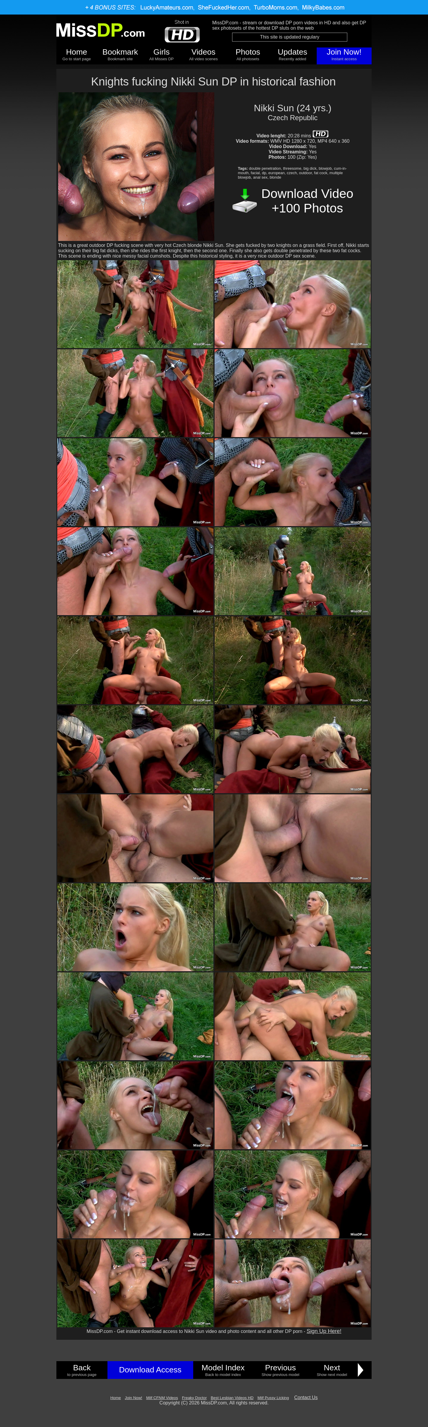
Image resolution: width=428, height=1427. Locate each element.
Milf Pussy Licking (273, 1398)
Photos (248, 51)
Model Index (223, 1367)
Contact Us (306, 1397)
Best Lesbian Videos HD (232, 1398)
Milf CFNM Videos (162, 1398)
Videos (203, 51)
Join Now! (344, 51)
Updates (292, 51)
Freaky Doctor (194, 1398)
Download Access (150, 1369)
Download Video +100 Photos (307, 200)
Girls (161, 51)
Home (76, 51)
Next (332, 1367)
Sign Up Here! (324, 1331)
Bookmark (120, 51)
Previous (280, 1367)
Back (82, 1367)
